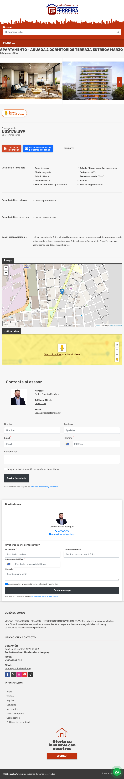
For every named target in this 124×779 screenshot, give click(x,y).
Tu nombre (10, 549)
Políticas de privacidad (18, 722)
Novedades (12, 709)
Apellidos (69, 424)
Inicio (9, 691)
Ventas (10, 696)
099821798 (40, 403)
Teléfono (69, 437)
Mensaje (9, 569)
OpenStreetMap (115, 325)
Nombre (9, 424)
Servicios (11, 704)
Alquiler (10, 700)
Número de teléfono (15, 559)
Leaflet (97, 325)
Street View (15, 113)
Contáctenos (13, 717)
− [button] (6, 273)
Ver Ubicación (53, 354)
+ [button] (6, 268)
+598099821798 (13, 660)
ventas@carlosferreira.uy (48, 413)
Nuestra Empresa (15, 713)
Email (7, 437)
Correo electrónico (73, 549)
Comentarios (10, 451)
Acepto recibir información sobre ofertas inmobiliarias (33, 469)
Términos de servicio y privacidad (44, 487)
